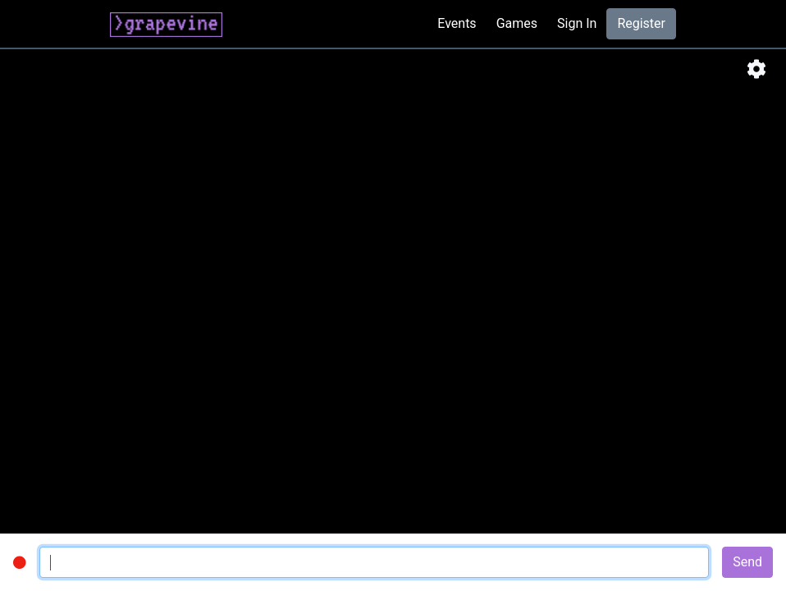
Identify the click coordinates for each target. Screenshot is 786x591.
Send (747, 562)
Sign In (576, 23)
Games (516, 23)
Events (456, 23)
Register (641, 23)
